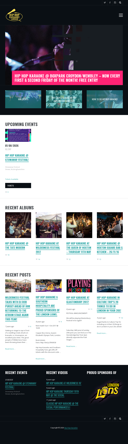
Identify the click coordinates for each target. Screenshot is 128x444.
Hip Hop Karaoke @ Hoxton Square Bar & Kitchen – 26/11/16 (110, 247)
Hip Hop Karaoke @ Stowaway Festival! (17, 157)
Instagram (115, 2)
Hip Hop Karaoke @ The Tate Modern (16, 245)
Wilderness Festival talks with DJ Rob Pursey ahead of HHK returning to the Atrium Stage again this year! (17, 308)
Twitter (104, 2)
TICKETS (10, 185)
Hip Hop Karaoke (71, 427)
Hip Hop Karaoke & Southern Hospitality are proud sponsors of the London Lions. (48, 305)
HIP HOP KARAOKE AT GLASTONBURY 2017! (78, 299)
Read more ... (10, 349)
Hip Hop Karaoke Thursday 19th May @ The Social (62, 393)
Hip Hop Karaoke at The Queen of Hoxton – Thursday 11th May (78, 247)
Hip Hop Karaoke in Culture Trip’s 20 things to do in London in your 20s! (109, 303)
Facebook (109, 2)
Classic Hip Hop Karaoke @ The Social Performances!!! (62, 405)
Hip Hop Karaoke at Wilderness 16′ (63, 383)
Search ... (120, 2)
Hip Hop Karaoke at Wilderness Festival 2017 (48, 247)
